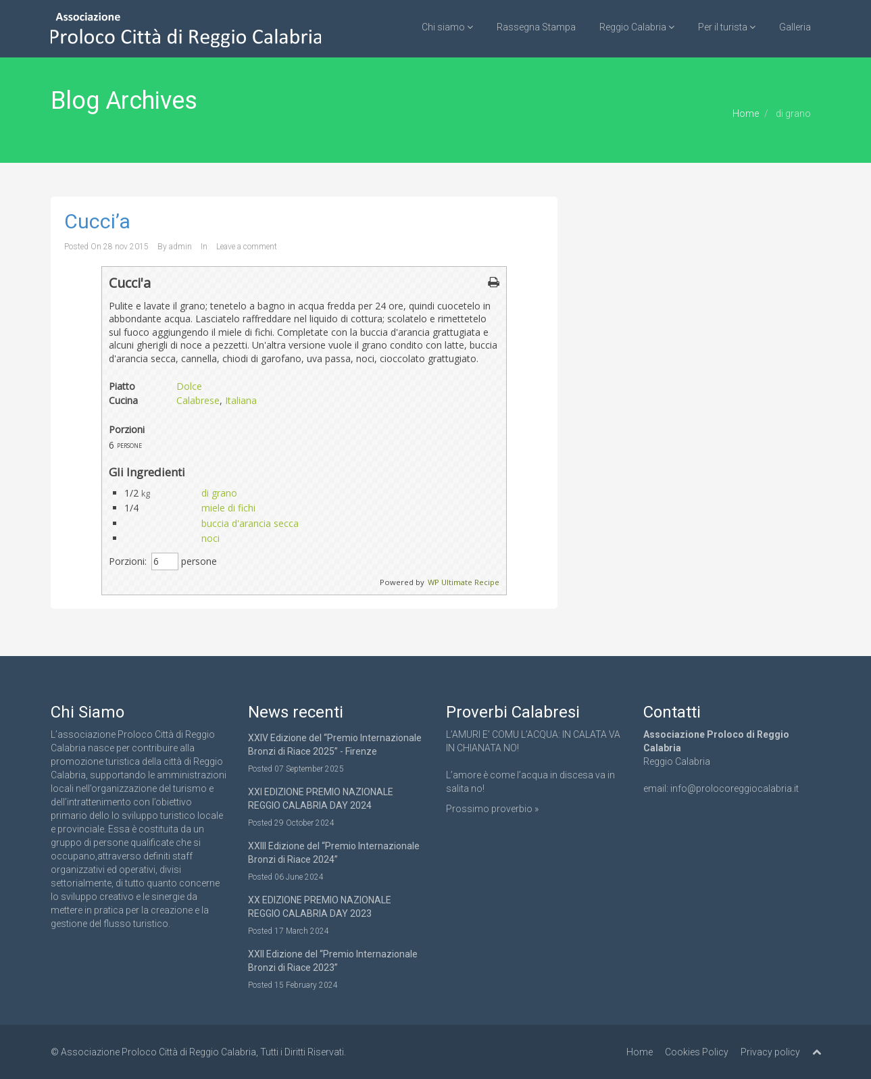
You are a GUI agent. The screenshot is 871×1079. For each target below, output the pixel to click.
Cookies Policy (696, 1052)
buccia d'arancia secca (250, 523)
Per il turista (726, 27)
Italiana (241, 400)
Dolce (189, 386)
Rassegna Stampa (536, 27)
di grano (219, 492)
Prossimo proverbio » (492, 808)
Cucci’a (97, 221)
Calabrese (198, 400)
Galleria (795, 27)
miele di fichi (228, 507)
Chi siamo (447, 27)
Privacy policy (770, 1052)
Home (745, 113)
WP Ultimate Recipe (463, 582)
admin (180, 246)
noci (210, 538)
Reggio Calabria (636, 27)
